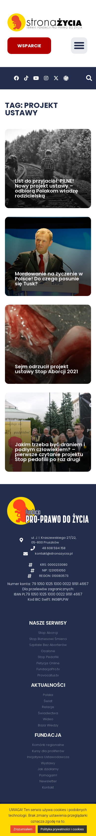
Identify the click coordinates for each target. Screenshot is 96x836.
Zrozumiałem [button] (22, 829)
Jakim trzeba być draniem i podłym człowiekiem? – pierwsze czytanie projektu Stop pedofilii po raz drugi (50, 452)
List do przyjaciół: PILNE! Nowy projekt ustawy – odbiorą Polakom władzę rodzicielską (46, 188)
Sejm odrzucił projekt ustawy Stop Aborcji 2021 (46, 369)
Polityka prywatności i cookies (62, 829)
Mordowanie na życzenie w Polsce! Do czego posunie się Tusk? (49, 278)
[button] (79, 45)
